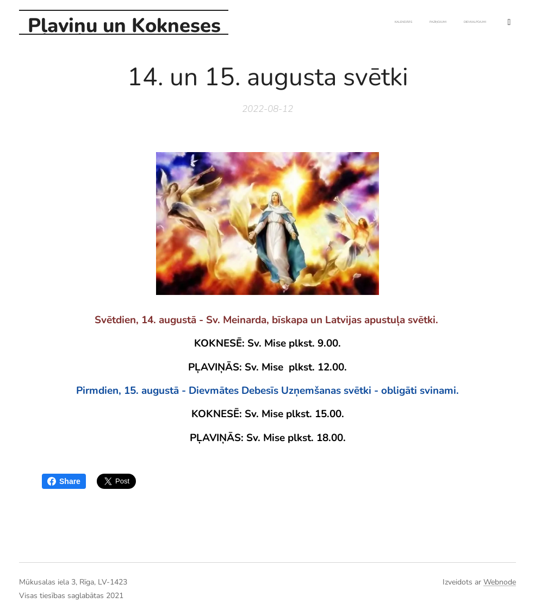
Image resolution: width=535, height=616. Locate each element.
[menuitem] (432, 22)
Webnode (499, 582)
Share (63, 481)
